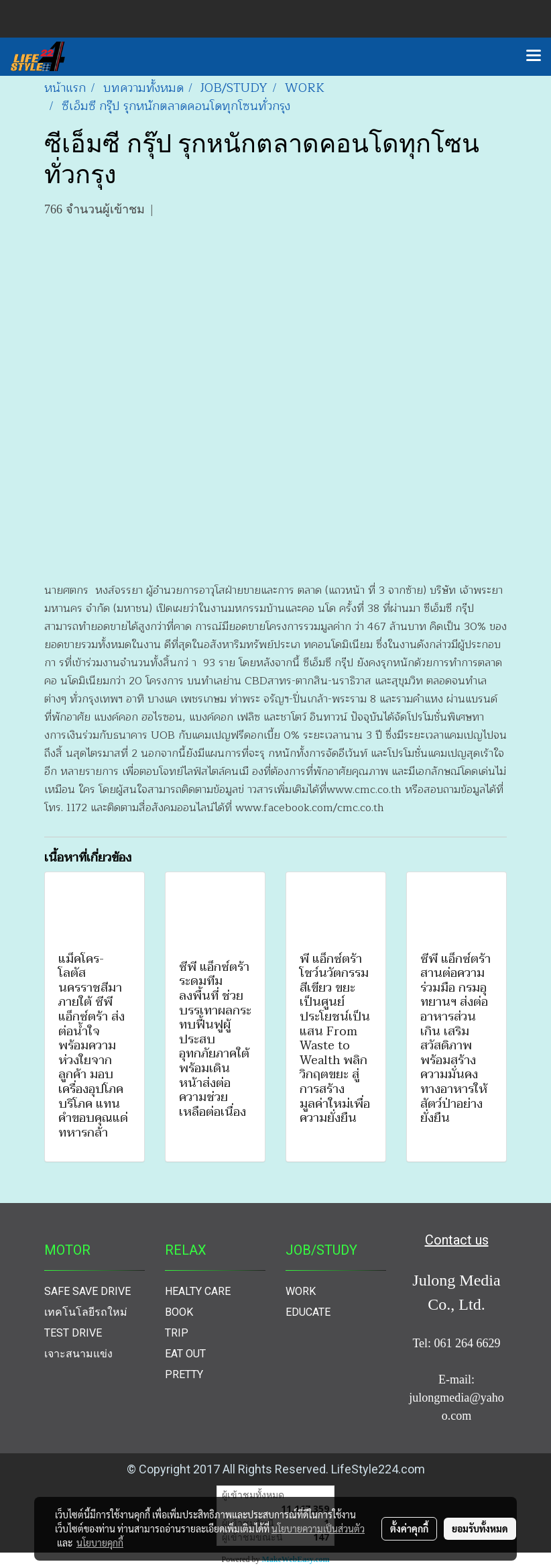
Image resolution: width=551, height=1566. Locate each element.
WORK (301, 1291)
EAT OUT (185, 1353)
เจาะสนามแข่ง (78, 1353)
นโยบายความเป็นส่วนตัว (318, 1528)
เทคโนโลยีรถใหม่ (85, 1312)
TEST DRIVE (73, 1332)
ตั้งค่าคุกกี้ (409, 1528)
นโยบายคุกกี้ (99, 1542)
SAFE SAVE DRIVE (87, 1291)
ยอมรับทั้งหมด (480, 1528)
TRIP (176, 1332)
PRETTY (184, 1374)
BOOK (179, 1312)
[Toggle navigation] (533, 56)
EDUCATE (308, 1312)
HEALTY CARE (198, 1291)
